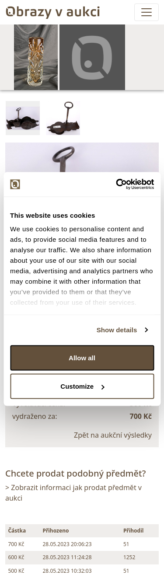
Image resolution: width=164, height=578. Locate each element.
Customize (82, 386)
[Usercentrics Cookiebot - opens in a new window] (117, 184)
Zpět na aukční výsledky (113, 435)
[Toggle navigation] (146, 12)
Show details (117, 330)
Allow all (82, 357)
